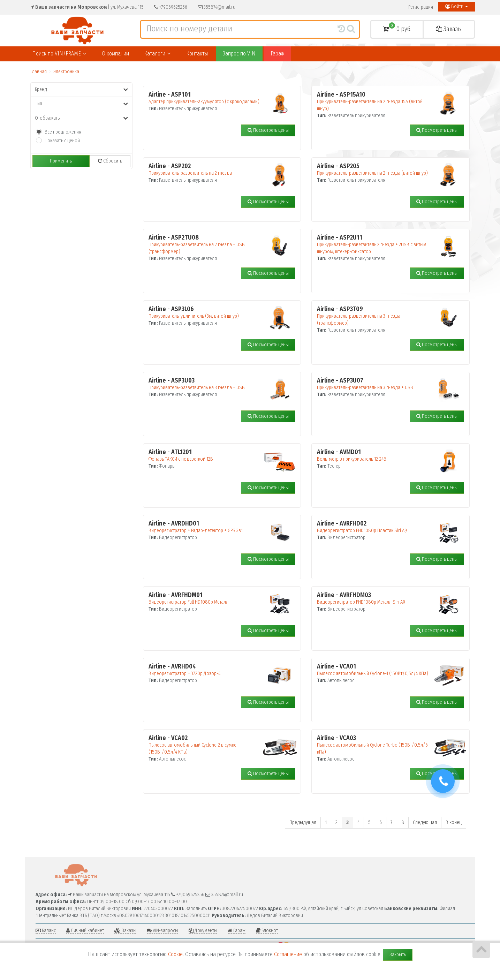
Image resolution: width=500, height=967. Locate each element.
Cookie (175, 954)
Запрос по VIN (239, 53)
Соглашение (288, 954)
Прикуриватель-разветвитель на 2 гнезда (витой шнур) (375, 169)
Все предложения (63, 132)
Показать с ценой (62, 141)
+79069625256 (170, 7)
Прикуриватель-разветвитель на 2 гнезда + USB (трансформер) (206, 244)
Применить (61, 161)
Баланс (46, 931)
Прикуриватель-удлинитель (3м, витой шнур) (206, 312)
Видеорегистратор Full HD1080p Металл (206, 598)
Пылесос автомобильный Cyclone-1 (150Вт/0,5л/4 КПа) (375, 670)
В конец (454, 822)
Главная (38, 72)
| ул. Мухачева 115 (87, 7)
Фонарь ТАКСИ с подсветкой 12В (206, 455)
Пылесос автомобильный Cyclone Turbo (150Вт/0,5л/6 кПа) (375, 745)
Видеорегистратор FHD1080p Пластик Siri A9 (375, 527)
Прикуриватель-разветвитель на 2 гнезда (206, 169)
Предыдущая (302, 822)
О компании (115, 53)
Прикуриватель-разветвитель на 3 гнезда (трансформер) (375, 316)
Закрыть (397, 955)
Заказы (449, 29)
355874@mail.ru (216, 7)
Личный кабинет (85, 931)
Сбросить (110, 161)
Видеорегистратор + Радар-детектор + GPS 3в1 (206, 527)
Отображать (81, 118)
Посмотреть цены (268, 130)
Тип (81, 104)
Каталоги (157, 53)
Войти (456, 6)
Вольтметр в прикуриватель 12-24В (375, 455)
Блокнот (267, 931)
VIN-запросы (162, 931)
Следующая (425, 822)
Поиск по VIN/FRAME (59, 53)
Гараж (277, 53)
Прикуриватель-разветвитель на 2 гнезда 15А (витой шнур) (375, 101)
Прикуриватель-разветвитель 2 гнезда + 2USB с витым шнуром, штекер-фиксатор (375, 244)
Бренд (81, 89)
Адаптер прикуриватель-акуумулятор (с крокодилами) (206, 98)
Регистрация (420, 7)
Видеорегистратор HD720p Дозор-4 (206, 670)
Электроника (66, 72)
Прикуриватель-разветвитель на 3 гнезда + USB (206, 384)
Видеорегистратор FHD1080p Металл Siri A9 (375, 598)
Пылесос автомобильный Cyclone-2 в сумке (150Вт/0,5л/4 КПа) (206, 745)
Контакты (197, 53)
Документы (203, 931)
